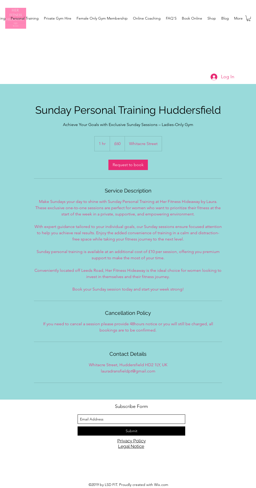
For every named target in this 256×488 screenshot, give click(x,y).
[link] (128, 165)
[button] (248, 18)
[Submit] (131, 431)
